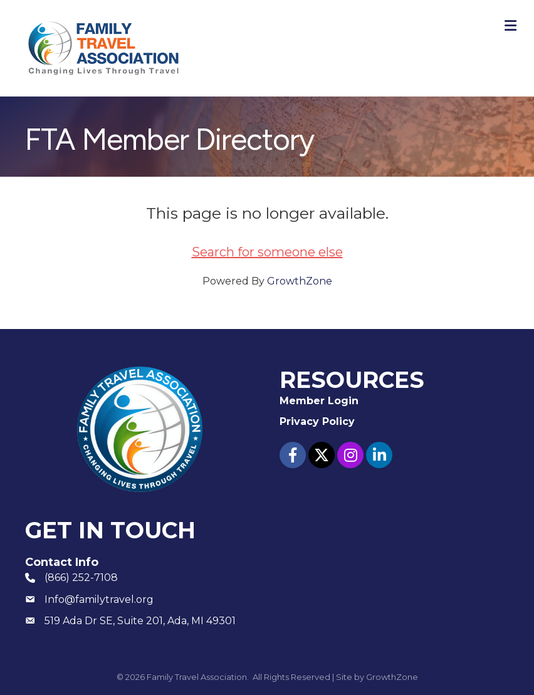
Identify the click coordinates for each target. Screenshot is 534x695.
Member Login (319, 401)
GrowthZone (299, 281)
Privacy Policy (317, 421)
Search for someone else (267, 251)
